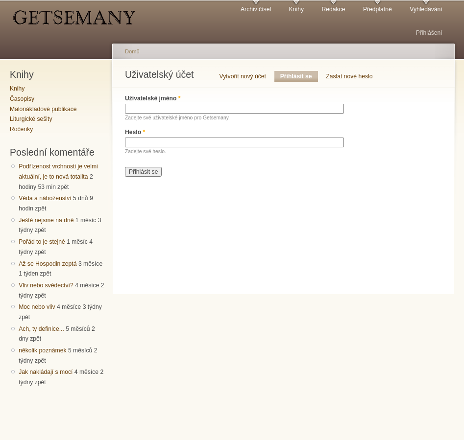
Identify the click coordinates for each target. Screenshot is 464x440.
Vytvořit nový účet (243, 76)
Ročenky (21, 129)
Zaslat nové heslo (349, 76)
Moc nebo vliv (37, 306)
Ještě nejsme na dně (46, 220)
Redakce (333, 9)
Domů (132, 51)
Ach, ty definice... (41, 328)
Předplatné (377, 9)
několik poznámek (42, 350)
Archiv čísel (256, 9)
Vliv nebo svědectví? (46, 285)
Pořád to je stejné (42, 241)
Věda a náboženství (45, 198)
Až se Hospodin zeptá (47, 263)
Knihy (296, 9)
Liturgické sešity (31, 119)
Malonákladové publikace (43, 109)
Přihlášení (429, 32)
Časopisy (22, 98)
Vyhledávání (426, 9)
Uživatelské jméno (153, 98)
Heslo (135, 132)
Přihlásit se (299, 76)
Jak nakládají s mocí (46, 372)
